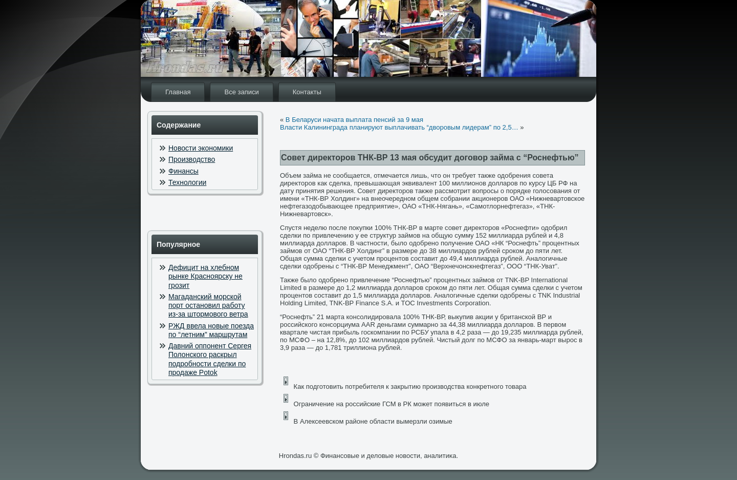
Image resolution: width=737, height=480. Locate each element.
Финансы (183, 171)
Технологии (187, 182)
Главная (177, 92)
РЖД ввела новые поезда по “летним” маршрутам (211, 330)
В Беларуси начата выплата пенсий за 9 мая (354, 119)
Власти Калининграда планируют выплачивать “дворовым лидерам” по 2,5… (399, 127)
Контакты (307, 92)
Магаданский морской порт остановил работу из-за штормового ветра (208, 306)
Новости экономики (200, 148)
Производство (191, 159)
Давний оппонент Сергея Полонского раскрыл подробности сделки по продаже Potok (209, 359)
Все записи (241, 92)
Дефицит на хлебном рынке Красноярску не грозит (205, 276)
